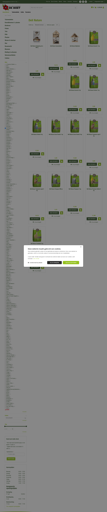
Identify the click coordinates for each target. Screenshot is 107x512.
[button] (35, 262)
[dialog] (53, 256)
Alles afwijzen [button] (54, 262)
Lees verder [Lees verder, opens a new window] (36, 258)
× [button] (80, 246)
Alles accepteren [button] (71, 262)
